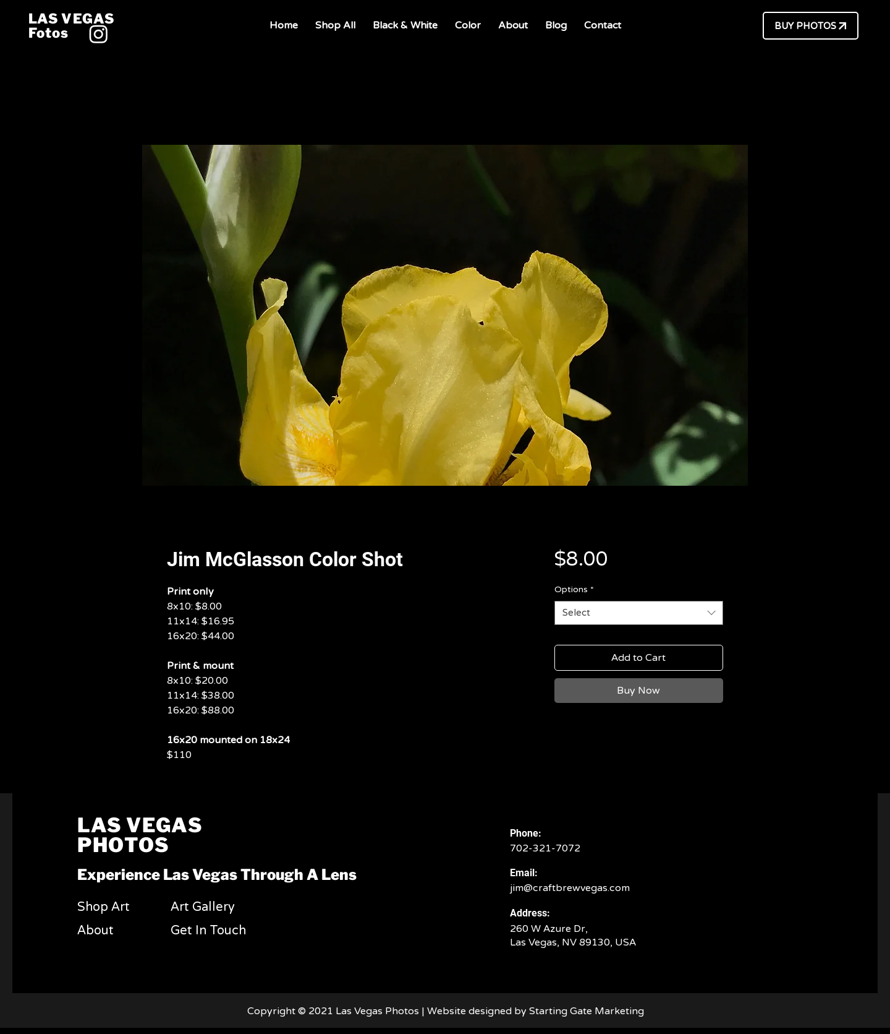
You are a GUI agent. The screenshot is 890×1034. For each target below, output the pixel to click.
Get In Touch (208, 930)
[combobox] (638, 613)
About (95, 930)
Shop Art (103, 907)
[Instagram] (99, 34)
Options (574, 589)
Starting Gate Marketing (587, 1011)
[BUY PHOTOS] (810, 26)
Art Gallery (203, 907)
